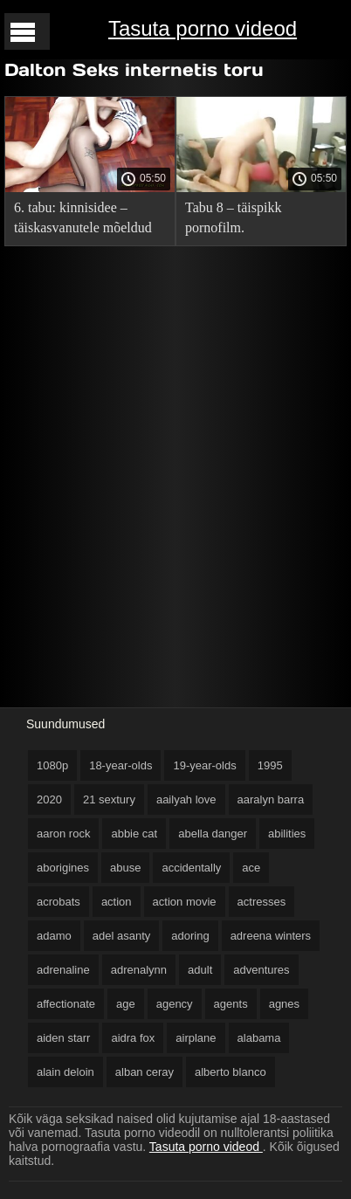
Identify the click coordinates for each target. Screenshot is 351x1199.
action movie (185, 901)
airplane (196, 1037)
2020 (49, 799)
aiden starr (63, 1037)
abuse (125, 867)
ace (251, 867)
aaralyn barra (271, 799)
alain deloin (65, 1071)
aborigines (63, 867)
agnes (284, 1003)
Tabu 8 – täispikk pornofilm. (233, 217)
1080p (52, 765)
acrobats (58, 901)
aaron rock (63, 833)
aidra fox (133, 1037)
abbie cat (134, 833)
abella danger (212, 833)
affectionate (66, 1003)
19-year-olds (204, 765)
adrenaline (63, 969)
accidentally (191, 867)
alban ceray (144, 1071)
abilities (287, 833)
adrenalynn (139, 969)
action (116, 901)
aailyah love (186, 799)
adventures (261, 969)
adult (200, 969)
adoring (190, 935)
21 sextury (109, 799)
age (125, 1003)
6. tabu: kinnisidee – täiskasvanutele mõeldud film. (83, 220)
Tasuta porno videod (202, 28)
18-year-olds (120, 765)
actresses (261, 901)
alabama (259, 1037)
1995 (270, 765)
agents (231, 1003)
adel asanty (122, 935)
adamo (54, 935)
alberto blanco (230, 1071)
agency (174, 1003)
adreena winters (271, 935)
